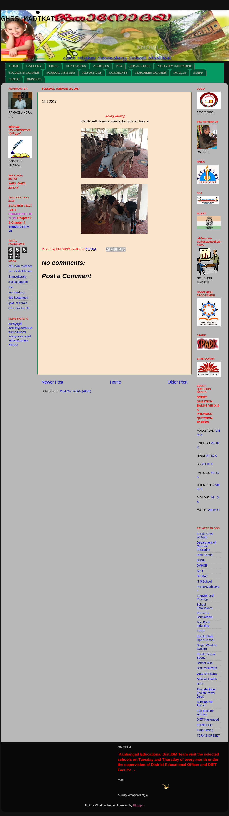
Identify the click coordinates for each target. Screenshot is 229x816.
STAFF (198, 72)
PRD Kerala (205, 555)
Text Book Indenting (203, 624)
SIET (200, 571)
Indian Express (18, 340)
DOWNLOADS (139, 66)
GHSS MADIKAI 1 (32, 19)
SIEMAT (202, 576)
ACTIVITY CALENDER (174, 66)
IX (198, 434)
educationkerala (19, 308)
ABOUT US (101, 66)
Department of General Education (206, 546)
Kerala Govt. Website (205, 535)
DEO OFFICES (207, 673)
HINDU (13, 344)
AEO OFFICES (207, 678)
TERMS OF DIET (208, 735)
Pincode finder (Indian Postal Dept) (206, 693)
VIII (217, 430)
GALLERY (34, 66)
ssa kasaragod (18, 281)
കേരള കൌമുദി (19, 336)
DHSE (201, 560)
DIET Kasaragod (208, 719)
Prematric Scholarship (204, 615)
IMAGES (179, 72)
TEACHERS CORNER (150, 72)
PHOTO (14, 79)
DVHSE (202, 565)
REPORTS (34, 79)
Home (115, 382)
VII (213, 497)
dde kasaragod (18, 297)
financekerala (17, 276)
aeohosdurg (16, 292)
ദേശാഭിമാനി (17, 332)
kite (10, 287)
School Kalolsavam (204, 606)
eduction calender (20, 266)
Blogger (138, 805)
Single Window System (207, 647)
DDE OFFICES (207, 668)
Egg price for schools (205, 712)
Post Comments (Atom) (75, 391)
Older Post (177, 382)
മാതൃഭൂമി (14, 323)
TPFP (200, 631)
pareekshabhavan (20, 271)
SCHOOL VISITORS (60, 72)
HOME (14, 66)
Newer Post (52, 382)
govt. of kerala (17, 303)
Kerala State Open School (205, 638)
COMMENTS (118, 72)
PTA (119, 66)
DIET (200, 684)
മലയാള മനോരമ (20, 328)
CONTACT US (76, 66)
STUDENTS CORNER (23, 72)
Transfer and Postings (205, 597)
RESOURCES (92, 72)
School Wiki (204, 663)
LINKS (53, 66)
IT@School (204, 581)
